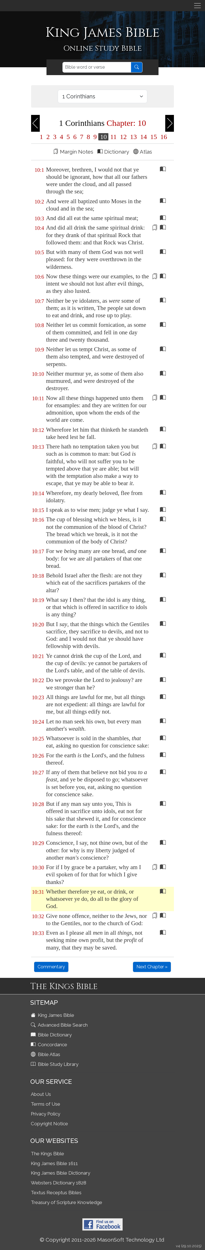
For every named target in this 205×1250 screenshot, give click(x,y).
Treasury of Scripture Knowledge (66, 1202)
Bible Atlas (46, 1054)
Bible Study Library (55, 1064)
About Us (41, 1094)
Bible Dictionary (52, 1035)
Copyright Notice (49, 1123)
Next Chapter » (151, 966)
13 (134, 136)
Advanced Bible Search (60, 1025)
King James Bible (53, 1015)
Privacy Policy (45, 1114)
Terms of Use (45, 1104)
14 (144, 136)
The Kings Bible (47, 1153)
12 (123, 136)
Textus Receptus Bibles (56, 1192)
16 (163, 136)
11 (113, 136)
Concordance (49, 1044)
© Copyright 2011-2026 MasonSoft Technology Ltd (102, 1240)
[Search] (96, 67)
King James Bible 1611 (54, 1163)
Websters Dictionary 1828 (58, 1183)
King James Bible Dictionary (60, 1173)
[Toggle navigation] (197, 5)
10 (103, 136)
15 (154, 136)
